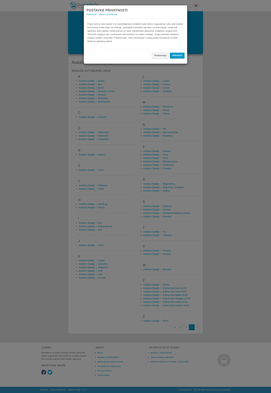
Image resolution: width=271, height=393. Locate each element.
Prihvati (177, 55)
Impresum (91, 14)
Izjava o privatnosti (108, 14)
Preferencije (160, 55)
